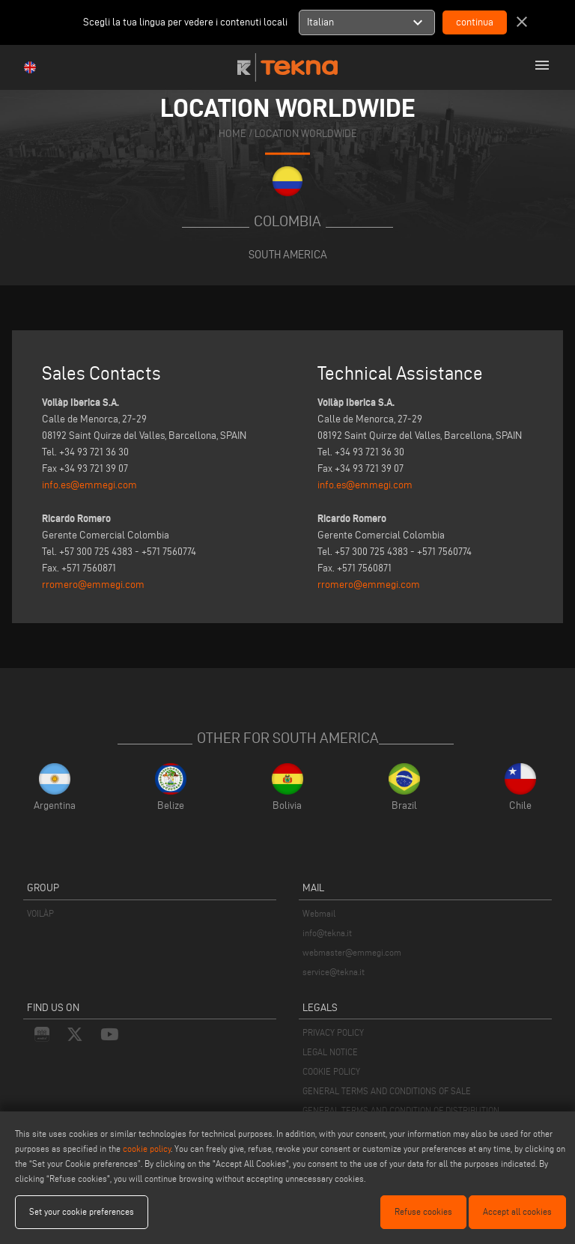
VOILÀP (40, 913)
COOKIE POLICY (331, 1071)
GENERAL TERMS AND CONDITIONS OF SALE (386, 1091)
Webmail (318, 913)
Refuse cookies (423, 1211)
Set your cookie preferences (81, 1211)
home (232, 133)
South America (288, 254)
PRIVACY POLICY (333, 1032)
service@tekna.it (333, 972)
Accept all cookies (517, 1211)
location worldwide (306, 133)
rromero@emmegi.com (93, 584)
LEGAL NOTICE (330, 1052)
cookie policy (147, 1148)
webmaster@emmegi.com (351, 952)
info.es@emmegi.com (89, 485)
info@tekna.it (327, 933)
